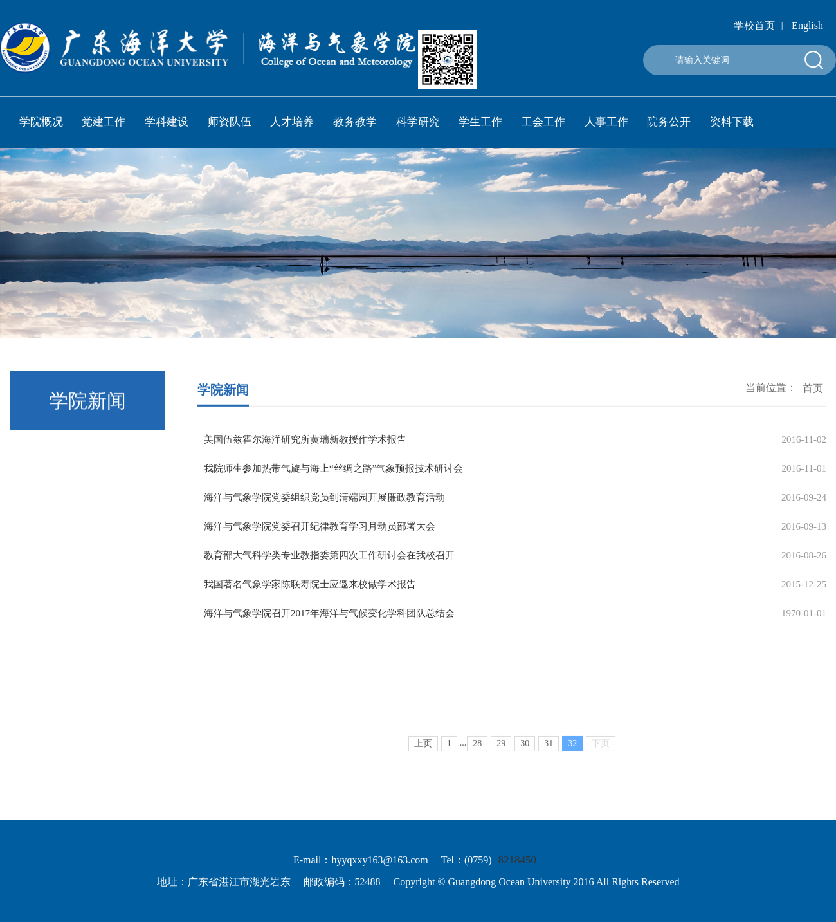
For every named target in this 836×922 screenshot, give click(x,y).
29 (500, 760)
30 (524, 760)
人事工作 (606, 122)
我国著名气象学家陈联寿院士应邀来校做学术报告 (310, 584)
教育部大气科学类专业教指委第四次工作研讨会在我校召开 (329, 555)
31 (548, 760)
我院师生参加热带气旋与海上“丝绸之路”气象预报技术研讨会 (333, 468)
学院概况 (41, 122)
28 (477, 760)
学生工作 (480, 122)
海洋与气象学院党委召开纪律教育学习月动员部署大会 (319, 526)
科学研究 (418, 122)
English (807, 25)
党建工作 (103, 122)
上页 (423, 760)
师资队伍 (229, 122)
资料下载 (732, 122)
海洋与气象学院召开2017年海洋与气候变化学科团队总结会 (329, 613)
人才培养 (292, 122)
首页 (813, 390)
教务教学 (355, 122)
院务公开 (669, 122)
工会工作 (543, 122)
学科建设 (166, 122)
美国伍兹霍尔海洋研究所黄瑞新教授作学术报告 (305, 439)
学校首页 (754, 25)
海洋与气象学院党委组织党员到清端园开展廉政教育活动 (324, 497)
